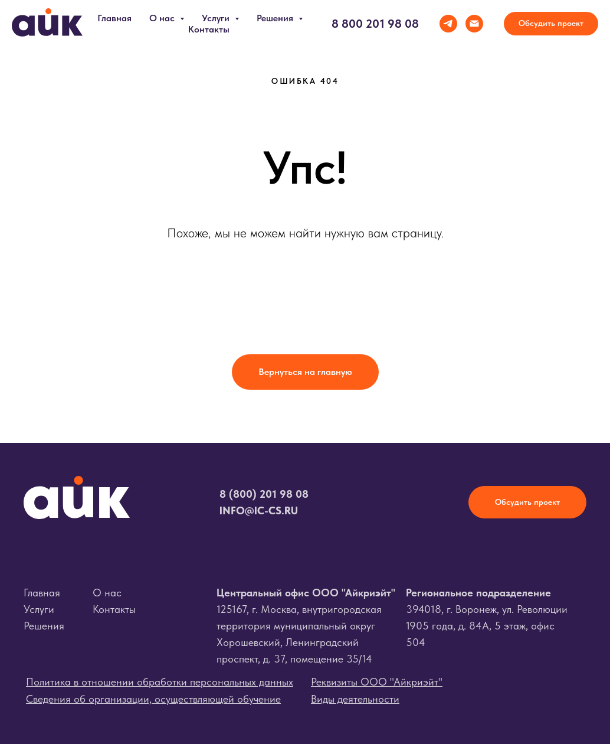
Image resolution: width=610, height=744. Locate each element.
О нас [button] (163, 18)
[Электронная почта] (474, 23)
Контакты (208, 29)
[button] (551, 23)
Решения (44, 625)
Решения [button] (276, 18)
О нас (107, 592)
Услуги (39, 609)
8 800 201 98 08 (375, 24)
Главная (114, 18)
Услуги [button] (217, 18)
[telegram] (448, 23)
